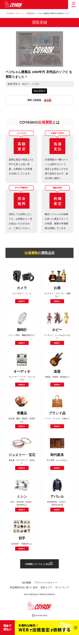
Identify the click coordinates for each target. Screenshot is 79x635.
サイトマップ (62, 588)
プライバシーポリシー (45, 583)
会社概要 (26, 583)
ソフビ (35, 84)
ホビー (25, 84)
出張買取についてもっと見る (39, 564)
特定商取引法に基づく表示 (24, 588)
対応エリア (46, 588)
